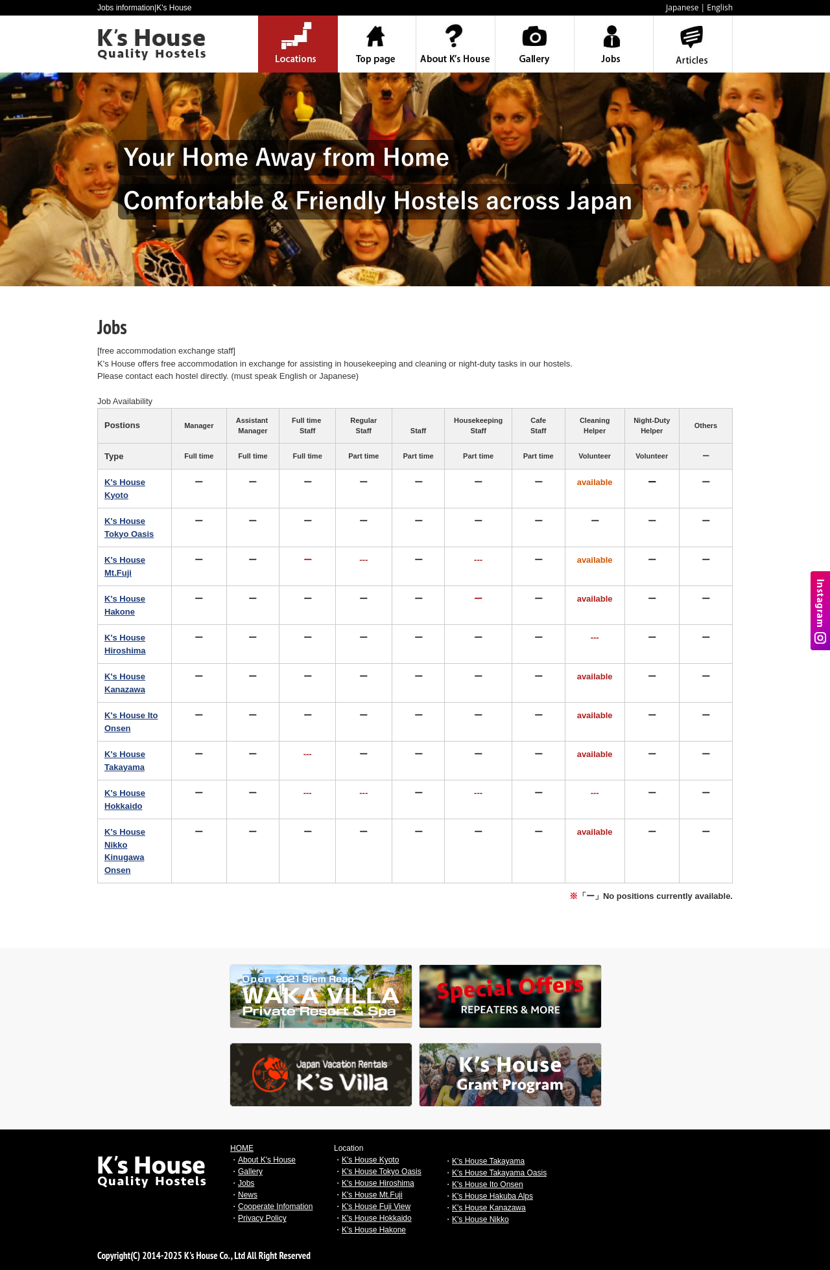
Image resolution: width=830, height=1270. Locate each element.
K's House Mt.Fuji (372, 1194)
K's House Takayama (488, 1161)
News (247, 1194)
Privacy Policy (262, 1218)
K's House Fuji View (376, 1206)
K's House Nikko (480, 1219)
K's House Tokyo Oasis (381, 1171)
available (595, 676)
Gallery (250, 1171)
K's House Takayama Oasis (499, 1172)
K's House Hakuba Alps (492, 1196)
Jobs (246, 1183)
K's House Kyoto (370, 1159)
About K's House (267, 1159)
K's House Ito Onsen (487, 1184)
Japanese (682, 7)
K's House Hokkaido (377, 1218)
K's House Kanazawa (489, 1207)
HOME (242, 1148)
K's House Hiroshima (378, 1183)
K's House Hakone (374, 1229)
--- (363, 560)
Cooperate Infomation (275, 1206)
